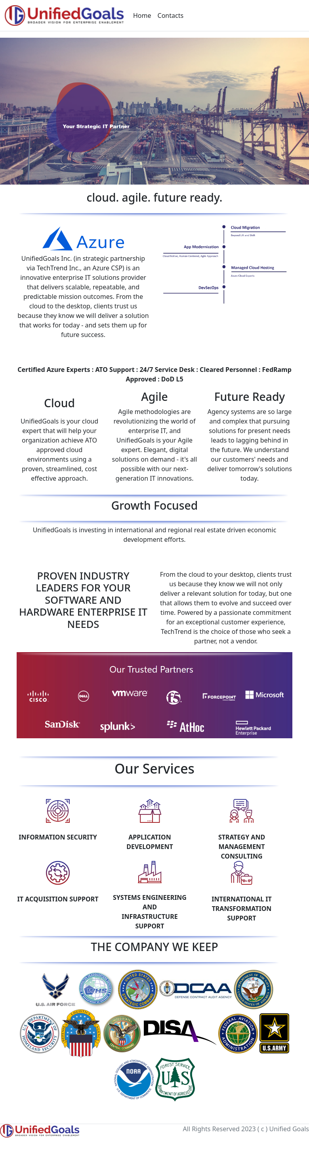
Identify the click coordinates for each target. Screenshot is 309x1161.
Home (142, 15)
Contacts (171, 15)
